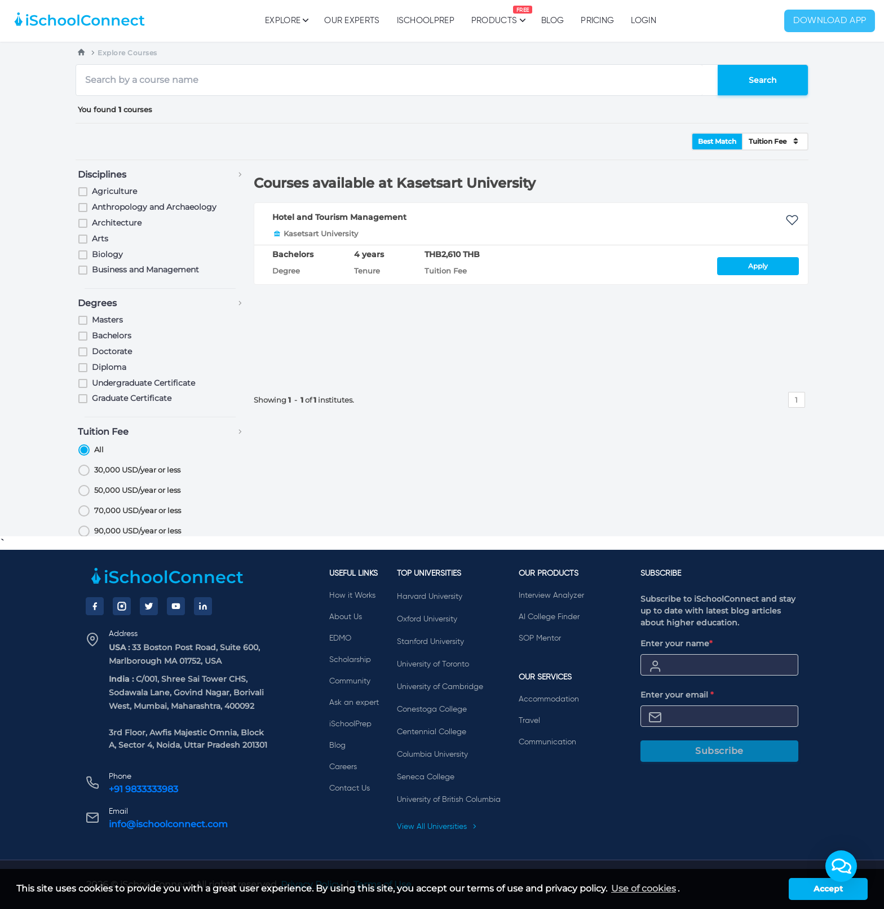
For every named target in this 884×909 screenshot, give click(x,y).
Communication (547, 742)
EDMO (340, 638)
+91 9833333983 (143, 789)
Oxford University (427, 619)
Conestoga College (432, 709)
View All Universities (437, 827)
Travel (529, 721)
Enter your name (676, 643)
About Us (345, 617)
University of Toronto (433, 664)
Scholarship (350, 660)
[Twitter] (149, 606)
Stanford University (430, 642)
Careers (343, 767)
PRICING (597, 20)
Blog (552, 20)
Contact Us (349, 788)
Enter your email (677, 695)
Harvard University (429, 597)
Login (643, 20)
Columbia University (432, 754)
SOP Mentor (540, 638)
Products (494, 15)
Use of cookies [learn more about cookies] (643, 888)
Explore (286, 20)
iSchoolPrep (425, 20)
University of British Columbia (449, 800)
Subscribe (719, 750)
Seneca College (425, 777)
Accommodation (549, 699)
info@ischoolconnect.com (168, 824)
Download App (830, 20)
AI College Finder (549, 617)
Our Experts (351, 20)
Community (349, 681)
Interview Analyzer (551, 595)
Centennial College (431, 732)
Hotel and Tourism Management (339, 217)
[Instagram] (122, 606)
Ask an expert (354, 703)
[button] (841, 866)
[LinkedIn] (203, 606)
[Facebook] (95, 606)
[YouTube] (176, 606)
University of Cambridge (440, 687)
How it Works (352, 595)
